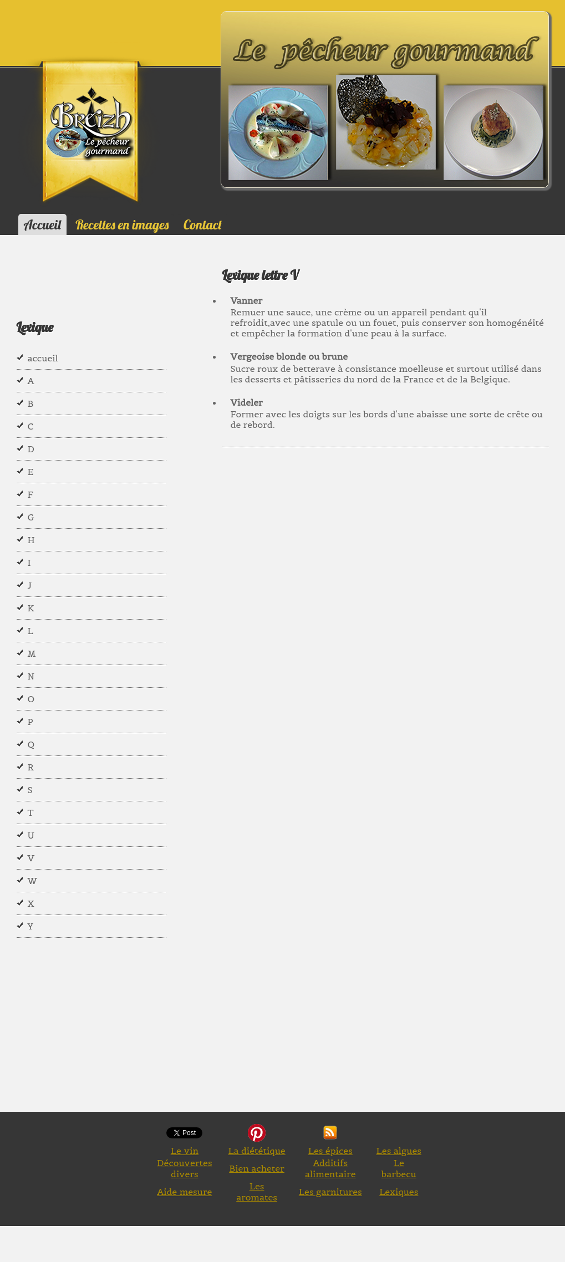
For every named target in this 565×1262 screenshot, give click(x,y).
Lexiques (398, 1191)
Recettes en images (122, 224)
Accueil (42, 224)
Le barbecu (398, 1168)
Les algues (398, 1150)
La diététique (256, 1150)
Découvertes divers (184, 1168)
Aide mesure (184, 1191)
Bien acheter (256, 1168)
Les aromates (256, 1192)
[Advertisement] (393, 574)
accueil (43, 358)
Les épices (330, 1150)
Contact (203, 224)
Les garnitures (330, 1191)
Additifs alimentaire (330, 1168)
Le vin (184, 1150)
